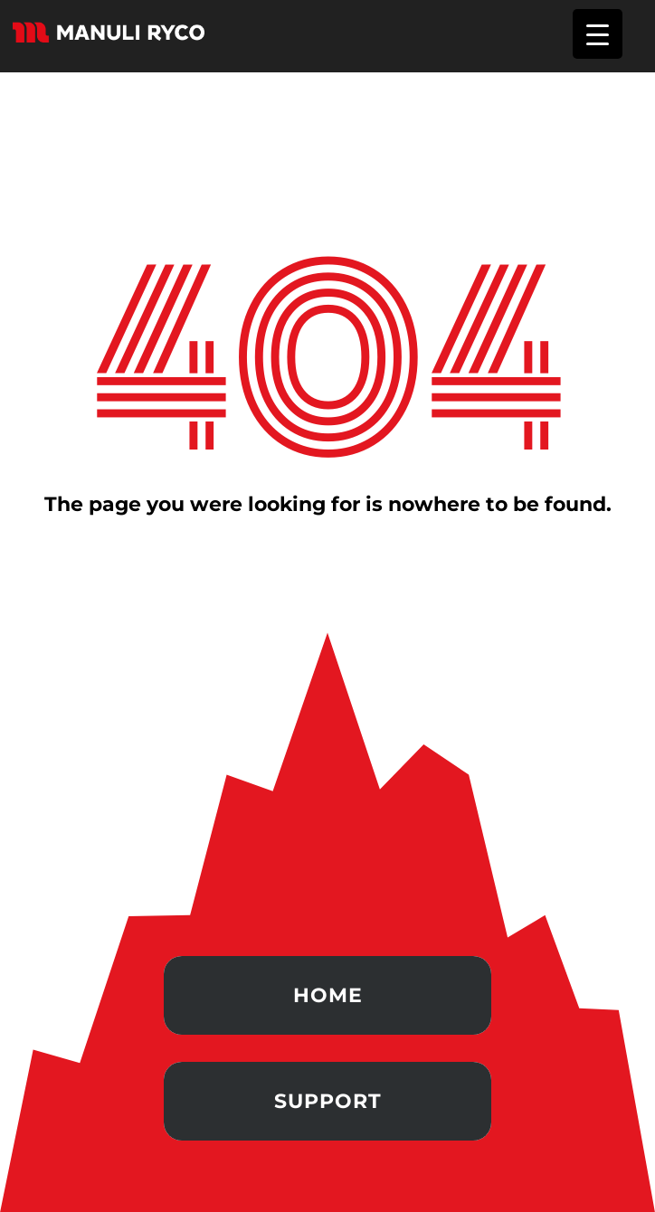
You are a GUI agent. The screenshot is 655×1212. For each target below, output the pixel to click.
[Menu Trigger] (597, 34)
